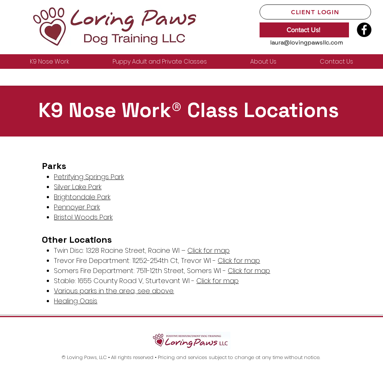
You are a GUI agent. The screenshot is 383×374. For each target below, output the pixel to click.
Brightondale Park (82, 197)
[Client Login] (315, 11)
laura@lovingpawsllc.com (306, 42)
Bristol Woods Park (83, 217)
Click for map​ (249, 270)
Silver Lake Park (77, 186)
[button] (49, 61)
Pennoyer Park (77, 207)
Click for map (208, 250)
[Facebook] (364, 29)
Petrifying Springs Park (89, 176)
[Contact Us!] (304, 29)
